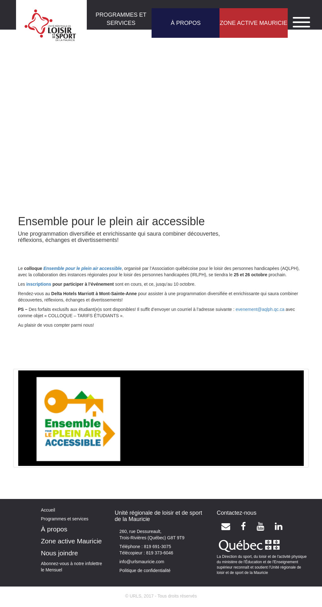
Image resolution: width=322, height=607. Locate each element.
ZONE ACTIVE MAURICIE (253, 23)
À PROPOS (186, 23)
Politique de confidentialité (145, 570)
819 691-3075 (157, 546)
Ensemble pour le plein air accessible (82, 268)
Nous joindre (59, 553)
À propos (54, 529)
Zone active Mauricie (71, 541)
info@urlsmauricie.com (141, 561)
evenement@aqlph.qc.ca (260, 309)
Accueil (48, 510)
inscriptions (38, 284)
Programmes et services (64, 518)
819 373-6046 (159, 552)
